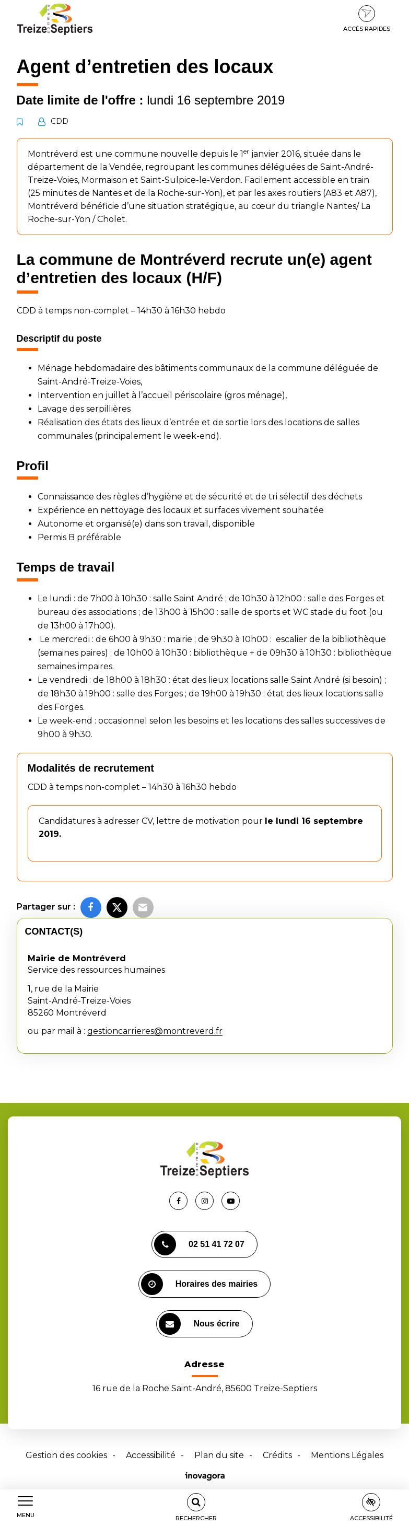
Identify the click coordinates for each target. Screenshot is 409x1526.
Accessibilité (151, 1455)
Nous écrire (199, 1324)
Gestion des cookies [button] (66, 1455)
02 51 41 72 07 (199, 1244)
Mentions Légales (347, 1455)
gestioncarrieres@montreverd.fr (155, 1031)
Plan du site (219, 1455)
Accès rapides (366, 18)
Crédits (277, 1455)
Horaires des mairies (199, 1284)
